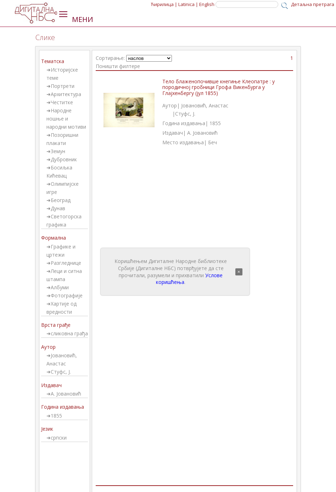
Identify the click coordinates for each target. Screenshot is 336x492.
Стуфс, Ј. (61, 371)
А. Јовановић (66, 393)
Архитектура (66, 94)
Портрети (62, 86)
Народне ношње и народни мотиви (66, 118)
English (206, 4)
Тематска (52, 61)
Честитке (62, 102)
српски (59, 437)
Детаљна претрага (312, 4)
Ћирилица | (164, 4)
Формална (53, 237)
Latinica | (188, 4)
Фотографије (67, 295)
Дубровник (64, 159)
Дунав (58, 208)
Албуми (60, 287)
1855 (56, 415)
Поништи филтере (118, 66)
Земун (58, 151)
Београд (61, 200)
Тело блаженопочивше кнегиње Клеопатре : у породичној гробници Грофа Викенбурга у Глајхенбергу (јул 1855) (218, 87)
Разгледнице (66, 262)
